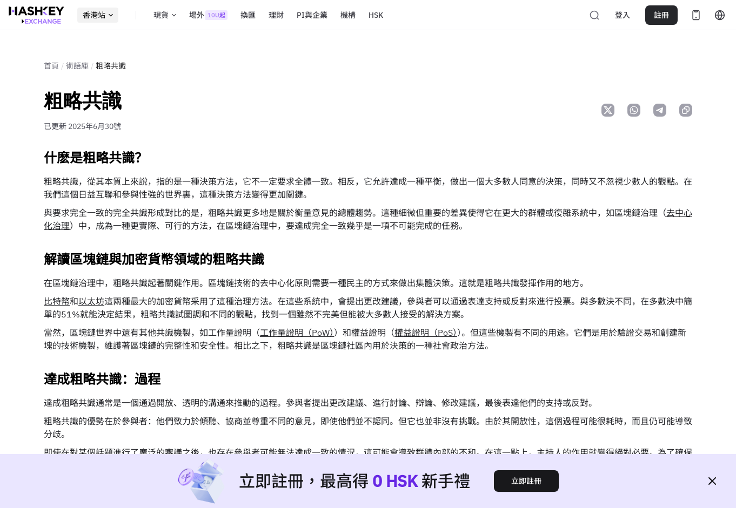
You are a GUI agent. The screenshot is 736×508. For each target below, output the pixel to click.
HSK (376, 15)
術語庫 (77, 66)
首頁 (51, 66)
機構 (348, 15)
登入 (622, 15)
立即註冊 (526, 481)
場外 (208, 15)
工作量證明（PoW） (297, 332)
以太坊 (91, 301)
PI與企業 (312, 15)
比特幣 (57, 301)
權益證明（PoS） (425, 332)
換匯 (248, 15)
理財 (276, 15)
